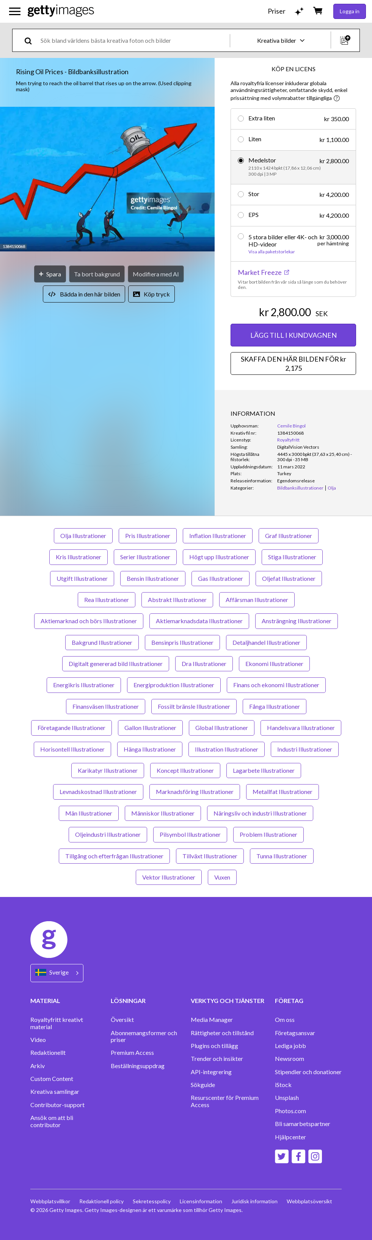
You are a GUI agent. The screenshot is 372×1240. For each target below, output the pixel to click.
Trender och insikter (217, 1058)
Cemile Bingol (291, 426)
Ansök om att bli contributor (51, 1121)
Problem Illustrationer (268, 834)
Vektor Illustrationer (168, 877)
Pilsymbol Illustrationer (190, 834)
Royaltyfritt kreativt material (56, 1023)
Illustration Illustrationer (226, 749)
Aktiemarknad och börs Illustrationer (89, 620)
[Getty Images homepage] (61, 11)
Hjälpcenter (290, 1137)
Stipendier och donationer (308, 1071)
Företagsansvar (295, 1032)
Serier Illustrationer (145, 556)
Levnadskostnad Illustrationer (98, 791)
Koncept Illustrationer (185, 770)
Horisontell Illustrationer (72, 749)
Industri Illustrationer (304, 749)
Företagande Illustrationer (71, 727)
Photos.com (290, 1110)
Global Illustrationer (221, 727)
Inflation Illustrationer (217, 535)
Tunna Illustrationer (281, 855)
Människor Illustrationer (163, 813)
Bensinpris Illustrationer (182, 642)
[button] (107, 180)
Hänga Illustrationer (150, 749)
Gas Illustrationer (220, 578)
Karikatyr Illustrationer (108, 770)
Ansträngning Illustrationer (296, 620)
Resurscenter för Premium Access (225, 1101)
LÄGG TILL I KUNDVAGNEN (293, 335)
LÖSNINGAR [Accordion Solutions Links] (128, 1000)
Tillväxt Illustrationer (209, 855)
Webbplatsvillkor (50, 1201)
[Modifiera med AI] (156, 273)
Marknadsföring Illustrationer (195, 791)
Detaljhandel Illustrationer (266, 642)
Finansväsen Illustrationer (105, 706)
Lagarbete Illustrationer (264, 770)
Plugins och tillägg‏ (214, 1045)
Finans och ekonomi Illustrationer (276, 684)
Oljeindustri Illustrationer (108, 834)
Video (38, 1039)
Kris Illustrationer (78, 556)
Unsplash (287, 1097)
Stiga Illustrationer (292, 556)
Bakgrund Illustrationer (102, 642)
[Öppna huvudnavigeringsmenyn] (14, 11)
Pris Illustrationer (147, 535)
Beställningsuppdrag (138, 1065)
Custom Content (51, 1078)
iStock (283, 1084)
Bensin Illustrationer (153, 578)
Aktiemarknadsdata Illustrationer (199, 620)
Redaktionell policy (101, 1201)
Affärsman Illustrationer (257, 599)
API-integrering (211, 1071)
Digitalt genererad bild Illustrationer (116, 663)
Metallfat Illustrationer (282, 791)
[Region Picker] (56, 973)
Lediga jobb (290, 1045)
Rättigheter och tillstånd (222, 1032)
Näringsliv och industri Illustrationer (260, 813)
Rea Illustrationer (106, 599)
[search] (31, 40)
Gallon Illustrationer (150, 727)
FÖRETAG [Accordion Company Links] (289, 1000)
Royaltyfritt (288, 440)
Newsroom (289, 1058)
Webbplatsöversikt (309, 1201)
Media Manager (212, 1019)
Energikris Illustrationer (84, 684)
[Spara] (50, 273)
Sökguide (203, 1084)
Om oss (285, 1019)
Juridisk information (254, 1201)
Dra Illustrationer (204, 663)
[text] (134, 40)
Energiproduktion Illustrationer (173, 684)
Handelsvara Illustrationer (301, 727)
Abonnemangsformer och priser (144, 1036)
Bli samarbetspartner (302, 1123)
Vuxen (222, 877)
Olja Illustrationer (83, 535)
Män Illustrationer (88, 813)
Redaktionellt (48, 1052)
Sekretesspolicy (152, 1201)
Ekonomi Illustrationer (274, 663)
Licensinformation (201, 1201)
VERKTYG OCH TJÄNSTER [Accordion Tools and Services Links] (227, 1000)
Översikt (122, 1019)
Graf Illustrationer (288, 535)
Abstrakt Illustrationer (177, 599)
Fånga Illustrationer (274, 706)
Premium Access (132, 1052)
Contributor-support (57, 1104)
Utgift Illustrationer (82, 578)
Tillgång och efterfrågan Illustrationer (114, 855)
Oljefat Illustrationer (288, 578)
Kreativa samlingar (54, 1091)
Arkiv (37, 1065)
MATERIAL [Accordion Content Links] (45, 1000)
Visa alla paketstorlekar (271, 251)
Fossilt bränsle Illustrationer (194, 706)
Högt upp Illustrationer (219, 556)
